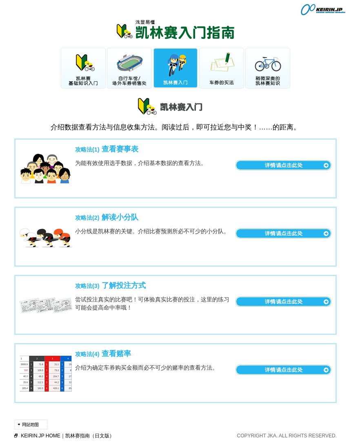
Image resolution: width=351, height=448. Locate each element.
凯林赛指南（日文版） (89, 436)
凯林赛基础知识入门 (83, 68)
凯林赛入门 (175, 68)
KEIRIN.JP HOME (40, 436)
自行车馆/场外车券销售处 (129, 68)
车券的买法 (221, 68)
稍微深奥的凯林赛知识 (267, 68)
